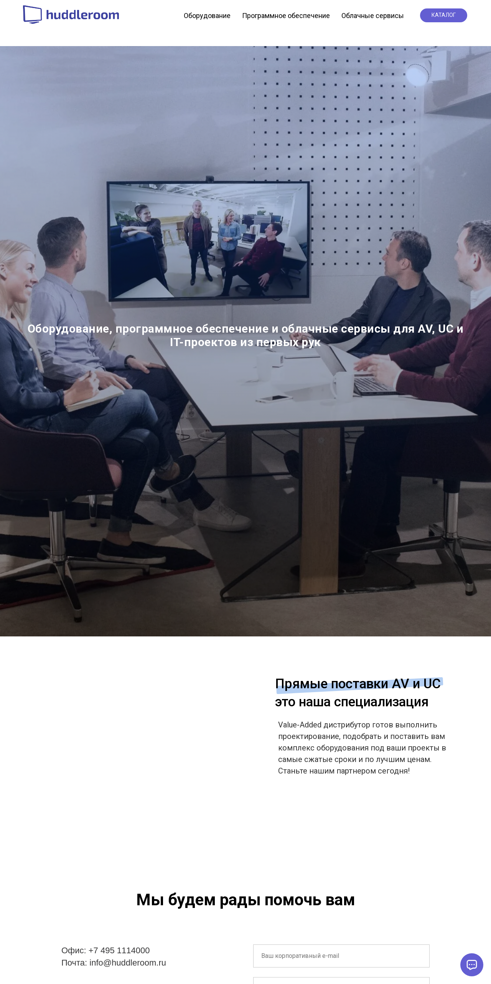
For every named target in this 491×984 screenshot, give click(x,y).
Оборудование (207, 16)
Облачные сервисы (372, 16)
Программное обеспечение (286, 16)
